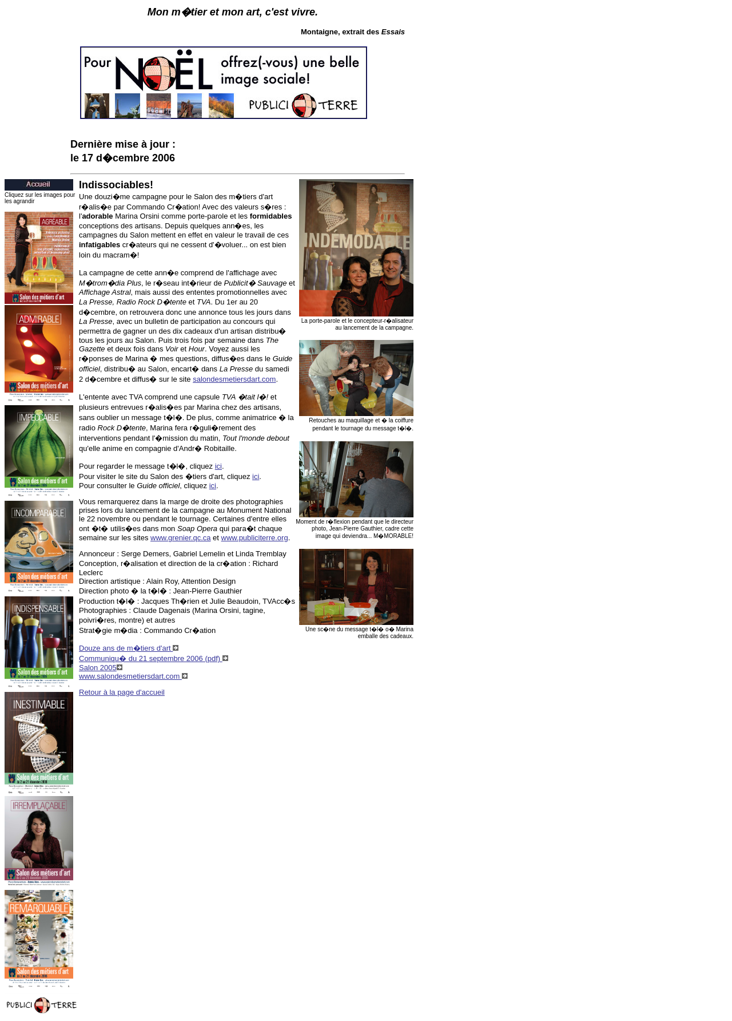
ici (218, 466)
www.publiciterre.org (254, 537)
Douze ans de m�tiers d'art (128, 648)
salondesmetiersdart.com (234, 379)
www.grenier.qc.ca (180, 537)
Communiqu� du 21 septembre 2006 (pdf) (153, 658)
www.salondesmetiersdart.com (133, 676)
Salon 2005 (100, 667)
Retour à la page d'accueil (122, 692)
